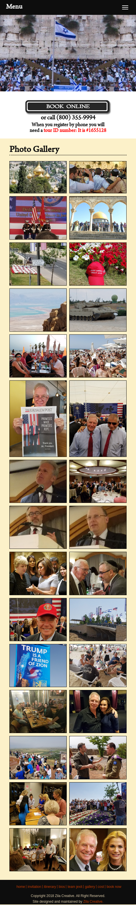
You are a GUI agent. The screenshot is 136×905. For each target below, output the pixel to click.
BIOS (62, 887)
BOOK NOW (114, 887)
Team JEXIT (75, 887)
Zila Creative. (93, 902)
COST (101, 887)
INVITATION (34, 887)
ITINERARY (50, 887)
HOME (21, 887)
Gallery (90, 887)
